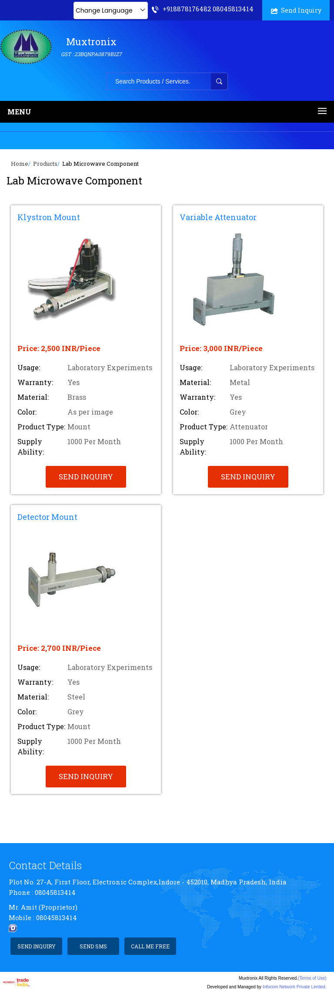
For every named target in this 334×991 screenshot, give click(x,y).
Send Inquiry (296, 10)
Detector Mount (47, 517)
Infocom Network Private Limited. (295, 986)
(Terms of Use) (312, 978)
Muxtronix (91, 47)
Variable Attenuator (218, 217)
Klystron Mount (48, 217)
